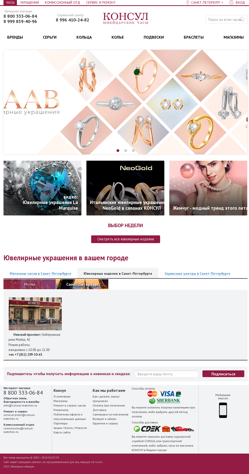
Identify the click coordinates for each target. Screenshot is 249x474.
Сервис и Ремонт (101, 2)
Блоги (68, 428)
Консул (126, 19)
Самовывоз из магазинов (110, 414)
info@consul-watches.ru (20, 405)
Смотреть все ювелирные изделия (125, 239)
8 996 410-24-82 (72, 20)
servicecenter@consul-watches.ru (19, 416)
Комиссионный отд (62, 2)
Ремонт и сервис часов (70, 405)
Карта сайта (62, 432)
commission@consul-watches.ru (18, 430)
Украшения (29, 2)
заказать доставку (160, 436)
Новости (81, 428)
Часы (10, 2)
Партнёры (60, 423)
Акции (58, 428)
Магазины (60, 401)
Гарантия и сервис (105, 423)
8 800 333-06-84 (20, 16)
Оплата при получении (109, 405)
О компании (62, 396)
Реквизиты (61, 410)
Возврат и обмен (104, 419)
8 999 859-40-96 (20, 21)
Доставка (99, 410)
